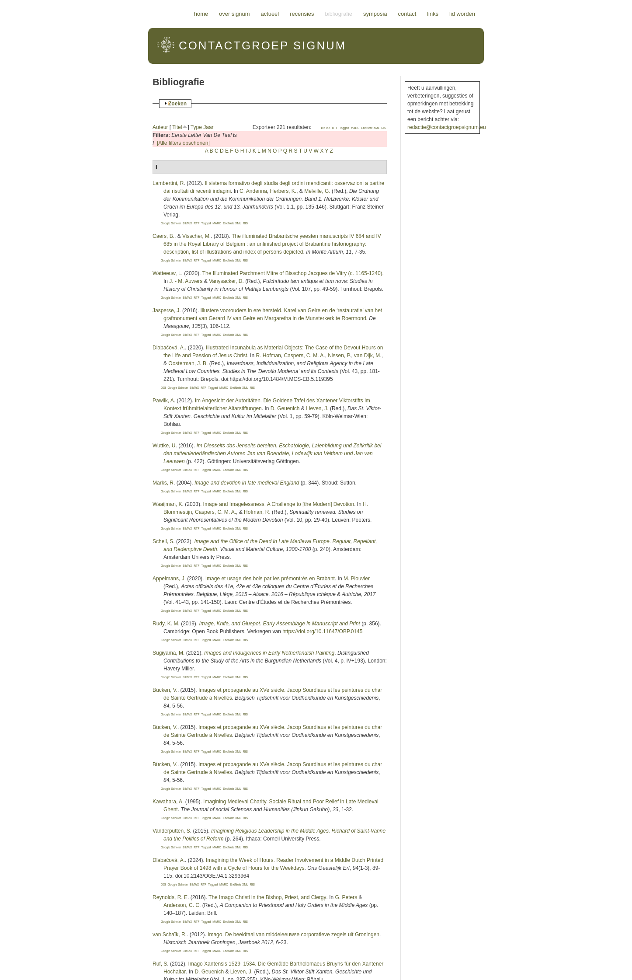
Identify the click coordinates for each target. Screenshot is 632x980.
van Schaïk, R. (170, 934)
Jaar (208, 127)
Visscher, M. (196, 236)
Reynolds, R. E (170, 897)
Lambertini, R (168, 183)
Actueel (270, 13)
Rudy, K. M (165, 624)
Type (196, 127)
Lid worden (462, 13)
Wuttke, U (164, 446)
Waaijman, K (167, 504)
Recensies (302, 13)
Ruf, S (160, 964)
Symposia (375, 13)
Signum (262, 45)
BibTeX (325, 127)
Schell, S (163, 541)
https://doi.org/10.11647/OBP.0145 (322, 631)
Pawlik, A (163, 401)
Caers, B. (163, 236)
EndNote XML (370, 127)
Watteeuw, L (167, 273)
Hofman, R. (257, 512)
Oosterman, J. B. (188, 363)
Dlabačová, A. (169, 348)
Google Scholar (171, 223)
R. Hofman (268, 355)
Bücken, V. (165, 690)
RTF (335, 127)
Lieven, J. (317, 408)
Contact (407, 13)
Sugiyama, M (168, 653)
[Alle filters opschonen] (183, 143)
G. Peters (346, 897)
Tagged (344, 127)
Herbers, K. (283, 191)
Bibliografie (338, 13)
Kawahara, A (167, 802)
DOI (163, 387)
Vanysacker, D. (226, 281)
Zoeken (177, 104)
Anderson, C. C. (182, 905)
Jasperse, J (166, 310)
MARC (355, 127)
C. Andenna (253, 191)
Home (201, 13)
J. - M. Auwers (185, 281)
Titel (177, 127)
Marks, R (163, 483)
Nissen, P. (339, 355)
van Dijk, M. (368, 355)
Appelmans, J (168, 578)
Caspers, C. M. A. (304, 355)
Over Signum (234, 13)
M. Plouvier (357, 578)
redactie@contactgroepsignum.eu (446, 127)
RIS (383, 127)
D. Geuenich (285, 408)
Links (432, 13)
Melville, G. (317, 191)
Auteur (160, 127)
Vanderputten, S (171, 831)
